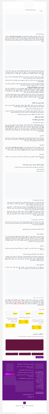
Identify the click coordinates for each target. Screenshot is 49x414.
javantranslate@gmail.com (27, 394)
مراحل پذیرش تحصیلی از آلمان (24, 317)
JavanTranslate (38, 393)
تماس (6, 304)
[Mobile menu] (6, 5)
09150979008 (21, 378)
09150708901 (21, 370)
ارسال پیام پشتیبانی (10, 374)
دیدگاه (42, 338)
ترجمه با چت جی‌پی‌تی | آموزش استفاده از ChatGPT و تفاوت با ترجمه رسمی (37, 321)
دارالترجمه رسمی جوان (35, 40)
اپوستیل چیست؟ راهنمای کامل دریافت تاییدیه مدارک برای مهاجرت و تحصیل (11, 320)
